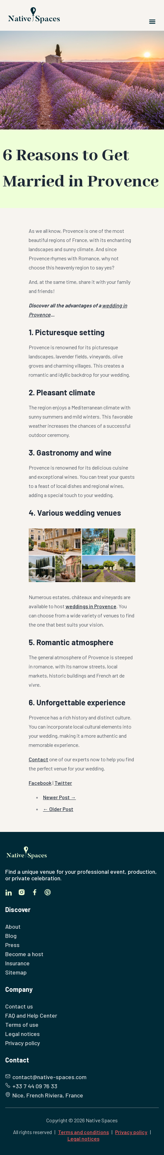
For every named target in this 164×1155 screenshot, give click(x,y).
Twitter (63, 783)
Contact (38, 759)
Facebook (40, 783)
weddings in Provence (91, 606)
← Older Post (58, 809)
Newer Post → (59, 797)
